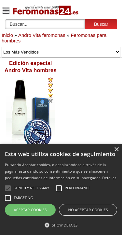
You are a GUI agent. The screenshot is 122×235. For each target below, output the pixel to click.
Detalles (109, 177)
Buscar (101, 24)
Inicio (7, 35)
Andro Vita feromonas (41, 35)
